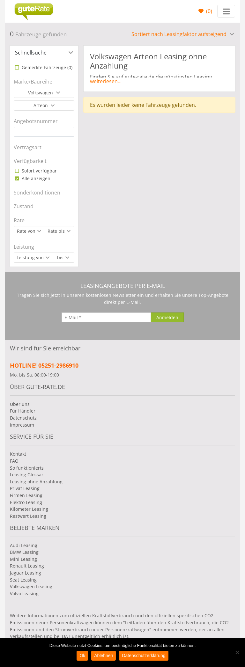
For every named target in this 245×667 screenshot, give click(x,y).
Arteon (41, 105)
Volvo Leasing (24, 593)
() (208, 11)
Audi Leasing (23, 545)
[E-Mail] (106, 317)
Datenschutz (23, 418)
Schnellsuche (31, 52)
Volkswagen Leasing (31, 586)
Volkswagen (41, 93)
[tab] (44, 53)
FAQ (14, 461)
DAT (66, 636)
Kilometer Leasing (29, 509)
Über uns (20, 404)
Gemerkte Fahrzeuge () (46, 67)
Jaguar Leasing (25, 573)
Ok (82, 655)
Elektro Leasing (26, 502)
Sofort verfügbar (38, 171)
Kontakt (18, 454)
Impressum (22, 425)
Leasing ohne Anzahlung (36, 482)
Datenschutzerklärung (143, 655)
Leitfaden (135, 622)
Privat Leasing (25, 488)
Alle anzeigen (35, 178)
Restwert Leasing (28, 516)
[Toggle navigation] (226, 11)
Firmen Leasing (26, 495)
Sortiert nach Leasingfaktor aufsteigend (179, 34)
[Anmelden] (167, 317)
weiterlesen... (106, 81)
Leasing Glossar (26, 475)
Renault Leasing (27, 566)
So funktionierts (27, 468)
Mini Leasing (23, 559)
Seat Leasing (23, 580)
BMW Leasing (24, 552)
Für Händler (22, 411)
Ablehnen (103, 655)
